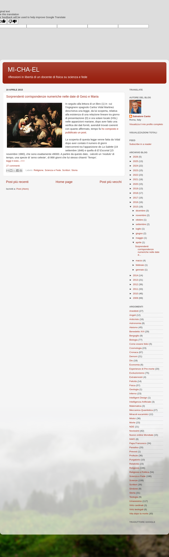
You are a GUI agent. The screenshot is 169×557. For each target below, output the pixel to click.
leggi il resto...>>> (15, 161)
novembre (141, 215)
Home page (64, 182)
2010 (136, 293)
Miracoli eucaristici (138, 414)
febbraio (140, 265)
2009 (136, 298)
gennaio (140, 269)
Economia (134, 364)
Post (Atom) (22, 189)
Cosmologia (135, 348)
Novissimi (134, 431)
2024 (136, 165)
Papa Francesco (137, 443)
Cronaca (133, 352)
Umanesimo (135, 501)
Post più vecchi (111, 182)
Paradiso (133, 447)
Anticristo (134, 319)
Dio (131, 360)
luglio (139, 228)
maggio (140, 238)
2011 (136, 289)
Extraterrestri (136, 377)
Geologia (134, 389)
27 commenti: (13, 165)
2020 (136, 184)
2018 (136, 193)
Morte (132, 422)
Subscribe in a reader (140, 144)
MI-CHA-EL (23, 69)
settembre (141, 224)
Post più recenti (17, 182)
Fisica (132, 385)
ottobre (140, 219)
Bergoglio (134, 335)
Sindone (133, 488)
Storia (74, 170)
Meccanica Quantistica (141, 410)
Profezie (133, 455)
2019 (136, 188)
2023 (136, 170)
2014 (136, 275)
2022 (136, 175)
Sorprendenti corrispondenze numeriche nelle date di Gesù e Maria (52, 96)
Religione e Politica (139, 472)
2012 (136, 284)
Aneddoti (133, 311)
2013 (136, 280)
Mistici (132, 418)
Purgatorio (134, 459)
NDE (131, 426)
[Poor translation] (12, 21)
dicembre (141, 210)
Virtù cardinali (136, 505)
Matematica (135, 406)
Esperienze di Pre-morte (142, 369)
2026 (136, 156)
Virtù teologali (136, 509)
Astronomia (135, 323)
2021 (136, 179)
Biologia (133, 340)
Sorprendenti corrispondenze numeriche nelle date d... (147, 250)
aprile (139, 242)
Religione (38, 170)
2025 (136, 161)
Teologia (133, 497)
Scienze (133, 480)
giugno (139, 233)
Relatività (134, 464)
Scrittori (66, 170)
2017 (136, 197)
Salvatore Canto (142, 116)
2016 (136, 202)
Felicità (133, 381)
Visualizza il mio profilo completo (146, 124)
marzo (139, 260)
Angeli (132, 315)
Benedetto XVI (136, 331)
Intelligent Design (138, 397)
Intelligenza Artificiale (140, 402)
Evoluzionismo (136, 373)
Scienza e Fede (53, 170)
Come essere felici (138, 344)
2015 (136, 206)
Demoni (133, 356)
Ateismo (133, 327)
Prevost (133, 451)
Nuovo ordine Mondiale (141, 435)
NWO (132, 439)
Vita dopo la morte (138, 513)
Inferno (133, 393)
